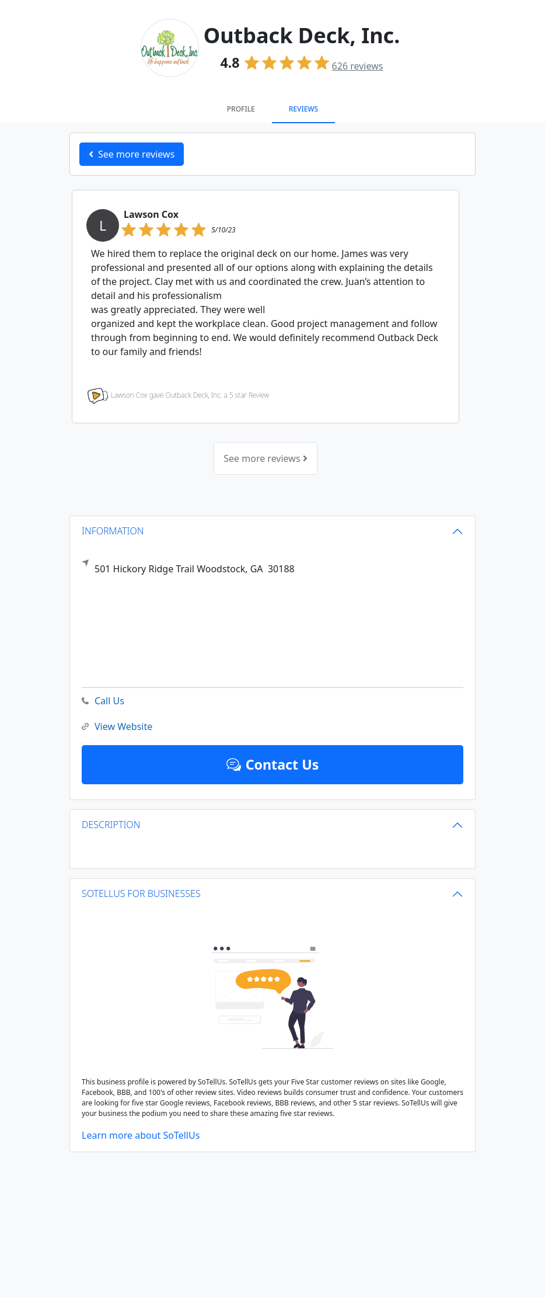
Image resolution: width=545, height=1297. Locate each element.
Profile (241, 109)
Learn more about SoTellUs (141, 1135)
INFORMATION (113, 530)
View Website (117, 726)
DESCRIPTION (111, 824)
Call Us (103, 701)
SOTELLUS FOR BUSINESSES (141, 893)
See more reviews (265, 458)
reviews (357, 66)
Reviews (303, 109)
